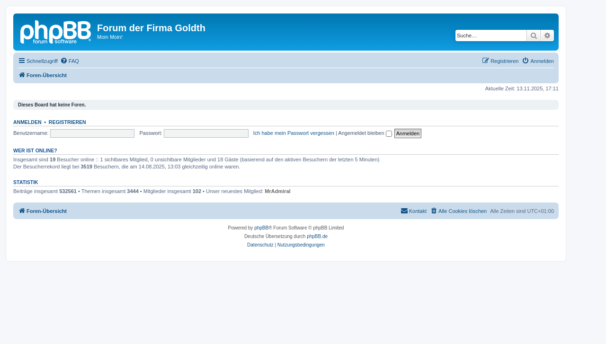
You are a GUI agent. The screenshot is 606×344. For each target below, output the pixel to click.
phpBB (261, 227)
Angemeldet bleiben (365, 133)
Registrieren (67, 122)
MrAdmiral (277, 191)
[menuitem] (69, 61)
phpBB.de (317, 236)
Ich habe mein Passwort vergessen (293, 133)
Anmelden (27, 122)
